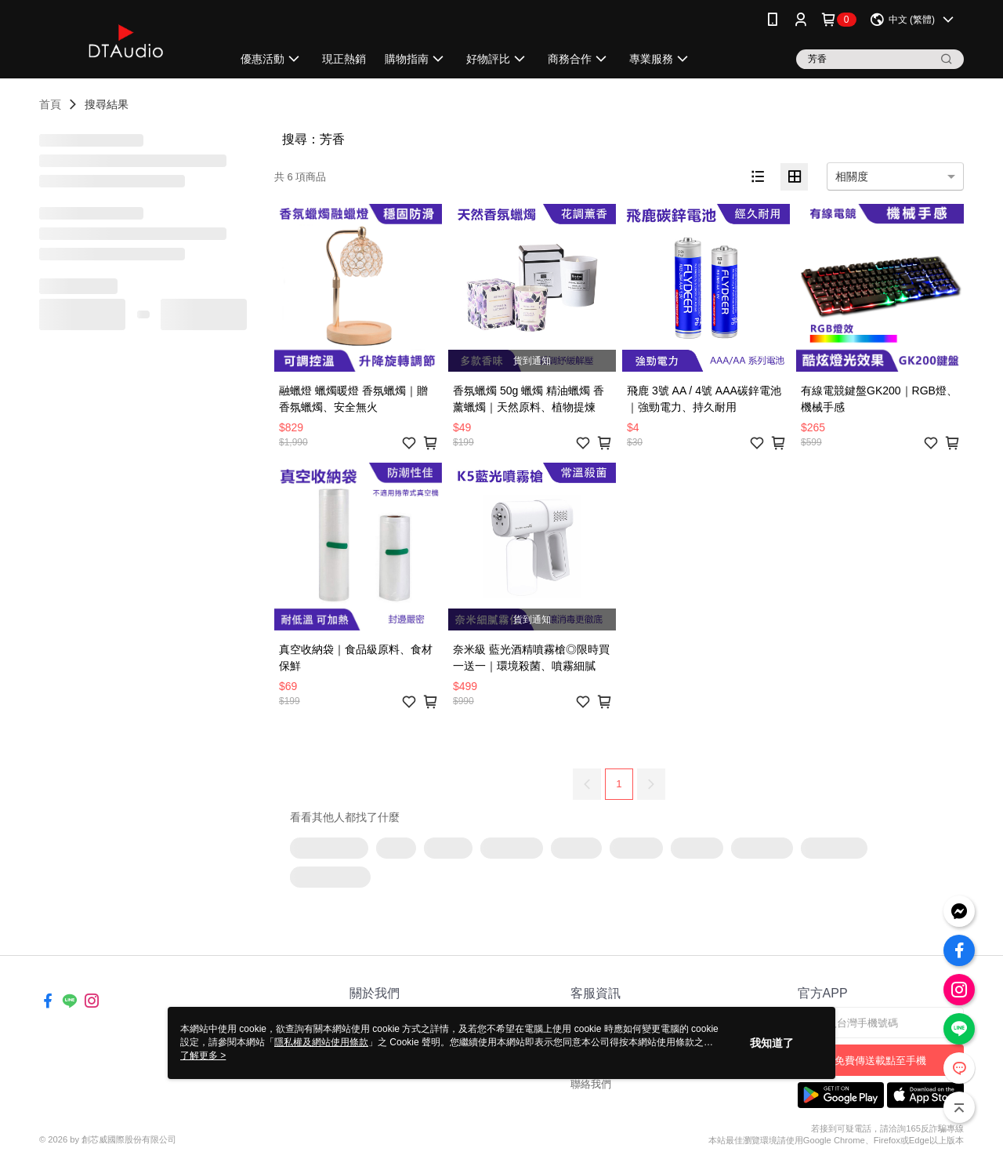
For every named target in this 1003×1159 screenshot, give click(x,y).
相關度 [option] (851, 176)
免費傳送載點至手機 (880, 1060)
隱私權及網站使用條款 (321, 1042)
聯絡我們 (590, 1084)
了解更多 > (203, 1055)
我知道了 (772, 1043)
